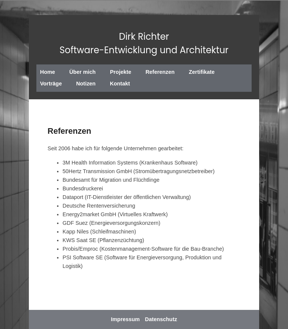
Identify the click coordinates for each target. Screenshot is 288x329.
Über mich (82, 72)
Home (47, 72)
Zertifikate (202, 72)
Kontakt (120, 84)
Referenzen (160, 72)
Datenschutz (161, 319)
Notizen (86, 84)
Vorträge (51, 84)
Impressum (125, 319)
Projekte (120, 72)
